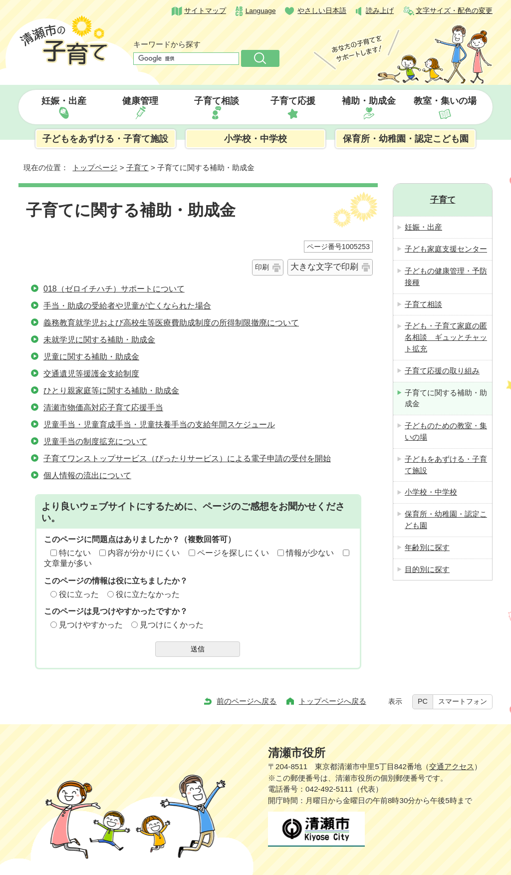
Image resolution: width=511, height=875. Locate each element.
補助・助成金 (369, 101)
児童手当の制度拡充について (95, 441)
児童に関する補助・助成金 (91, 356)
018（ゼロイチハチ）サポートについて (114, 289)
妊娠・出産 (63, 101)
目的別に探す (427, 569)
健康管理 (140, 101)
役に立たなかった (148, 594)
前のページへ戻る (246, 701)
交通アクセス (451, 766)
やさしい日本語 (321, 10)
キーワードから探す (167, 44)
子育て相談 (216, 101)
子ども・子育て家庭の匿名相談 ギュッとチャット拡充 (446, 337)
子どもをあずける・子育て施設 (105, 139)
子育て (137, 167)
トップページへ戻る (332, 701)
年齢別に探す (427, 547)
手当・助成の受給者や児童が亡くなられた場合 (127, 305)
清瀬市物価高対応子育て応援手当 (103, 407)
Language (261, 10)
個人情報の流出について (87, 475)
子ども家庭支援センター (446, 249)
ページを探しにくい (233, 553)
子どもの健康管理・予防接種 (446, 277)
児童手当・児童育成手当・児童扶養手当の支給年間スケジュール (159, 424)
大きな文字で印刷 (324, 267)
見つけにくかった (172, 624)
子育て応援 (292, 101)
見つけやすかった (91, 624)
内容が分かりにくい (144, 553)
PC (423, 701)
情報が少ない (310, 553)
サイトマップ (205, 10)
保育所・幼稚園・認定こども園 (406, 139)
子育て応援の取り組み (442, 370)
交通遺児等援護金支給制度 (91, 373)
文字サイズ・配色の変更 (454, 10)
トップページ (94, 167)
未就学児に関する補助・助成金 (99, 339)
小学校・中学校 (255, 139)
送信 (198, 649)
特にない (75, 553)
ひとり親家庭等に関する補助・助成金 (111, 390)
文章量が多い (68, 563)
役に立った (79, 594)
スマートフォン (462, 701)
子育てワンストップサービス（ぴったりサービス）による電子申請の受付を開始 (187, 458)
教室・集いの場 (445, 101)
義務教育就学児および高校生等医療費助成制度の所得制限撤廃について (171, 322)
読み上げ (380, 10)
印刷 (262, 267)
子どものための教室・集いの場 (446, 431)
